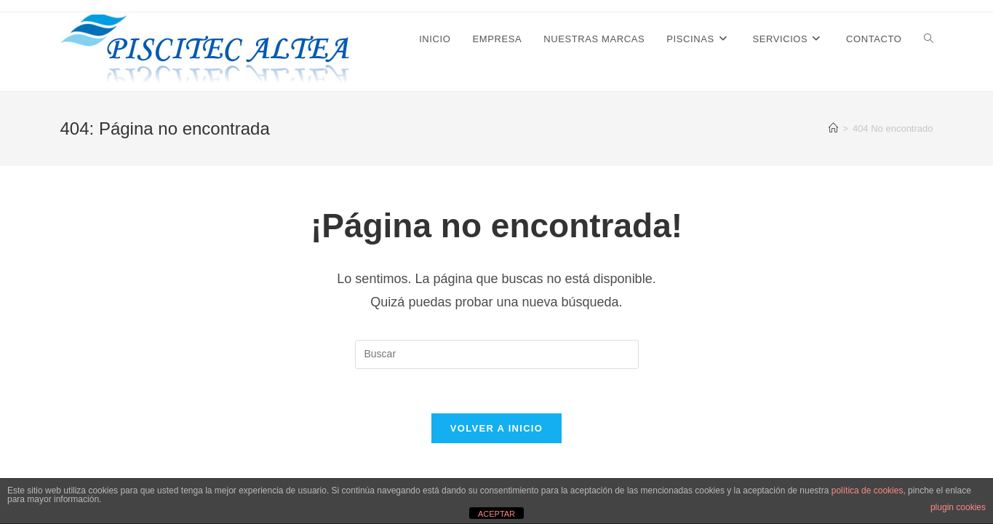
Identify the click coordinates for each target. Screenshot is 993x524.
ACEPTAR (496, 513)
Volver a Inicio (496, 428)
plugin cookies (958, 507)
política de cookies (868, 490)
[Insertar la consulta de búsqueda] (497, 354)
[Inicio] (833, 128)
